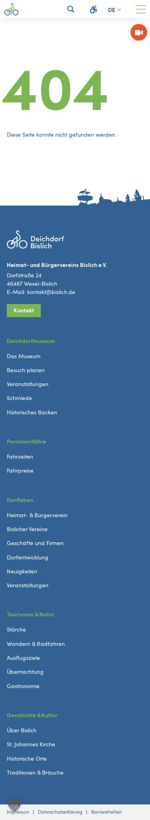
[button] (14, 805)
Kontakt (24, 310)
